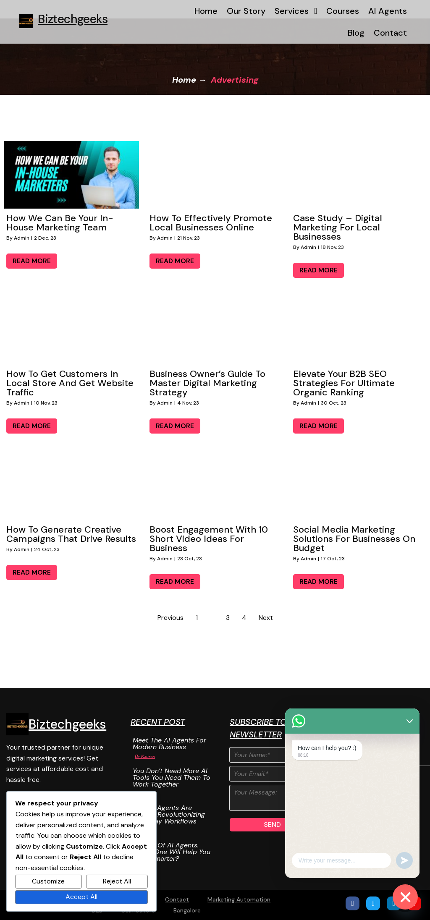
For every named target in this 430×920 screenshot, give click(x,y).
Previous (170, 617)
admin (21, 238)
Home (184, 79)
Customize (48, 881)
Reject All (117, 881)
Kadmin (148, 756)
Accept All (81, 896)
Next (266, 617)
